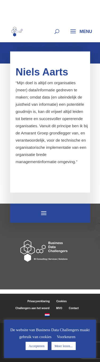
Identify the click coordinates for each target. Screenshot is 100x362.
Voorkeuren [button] (66, 337)
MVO (59, 308)
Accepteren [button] (37, 346)
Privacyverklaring (38, 301)
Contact (74, 308)
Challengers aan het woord (32, 308)
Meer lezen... (64, 346)
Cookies (61, 301)
